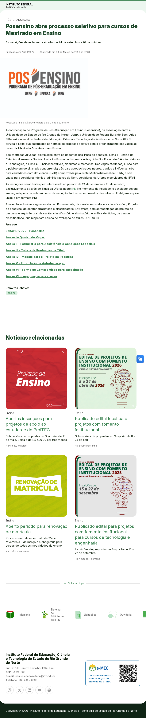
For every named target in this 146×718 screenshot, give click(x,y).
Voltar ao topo (76, 583)
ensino (12, 292)
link (73, 188)
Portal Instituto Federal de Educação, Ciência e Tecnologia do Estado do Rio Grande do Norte (23, 5)
